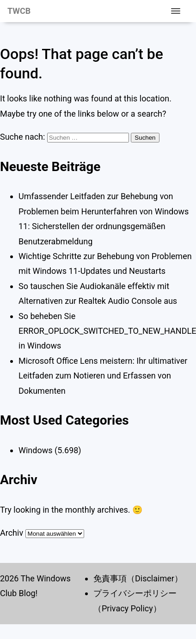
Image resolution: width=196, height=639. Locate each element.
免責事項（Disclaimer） (138, 578)
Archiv (11, 533)
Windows (35, 450)
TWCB (19, 11)
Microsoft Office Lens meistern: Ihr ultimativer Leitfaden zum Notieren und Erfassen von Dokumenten (102, 376)
